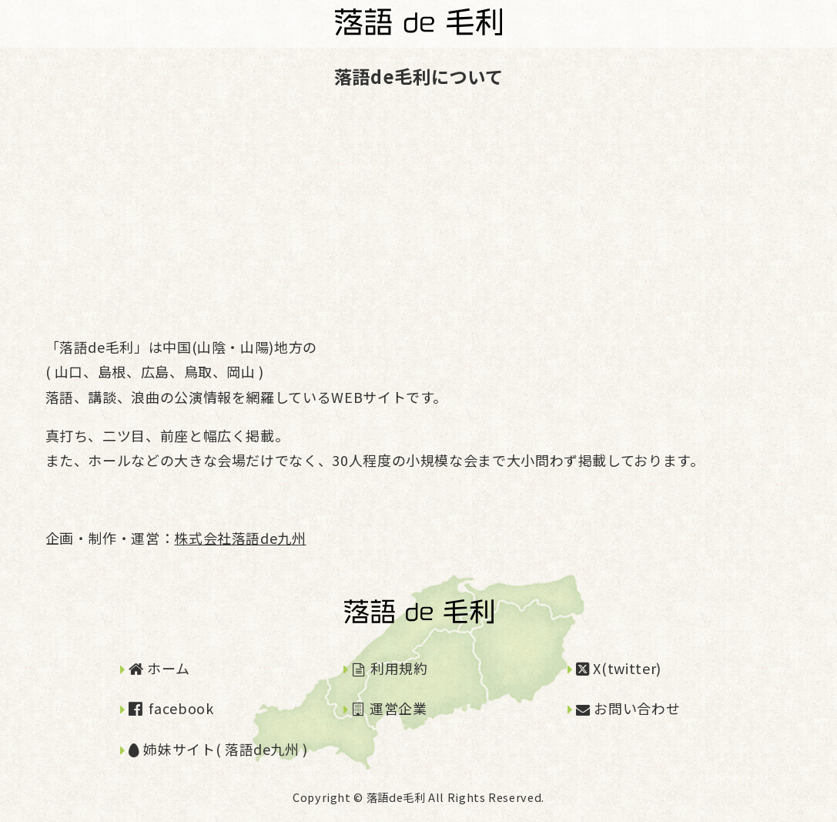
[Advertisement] (418, 212)
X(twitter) (618, 668)
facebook (171, 708)
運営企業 (390, 708)
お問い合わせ (628, 708)
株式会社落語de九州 (240, 538)
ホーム (159, 668)
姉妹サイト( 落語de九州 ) (218, 749)
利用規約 (390, 668)
